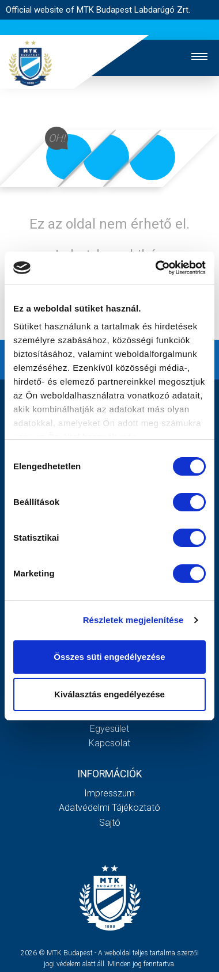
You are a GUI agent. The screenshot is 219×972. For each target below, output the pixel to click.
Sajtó (109, 822)
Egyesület (109, 728)
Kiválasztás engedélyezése (109, 694)
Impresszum (109, 793)
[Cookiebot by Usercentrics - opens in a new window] (156, 267)
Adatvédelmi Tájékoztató (109, 807)
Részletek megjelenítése (133, 620)
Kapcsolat (109, 743)
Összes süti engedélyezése (109, 657)
